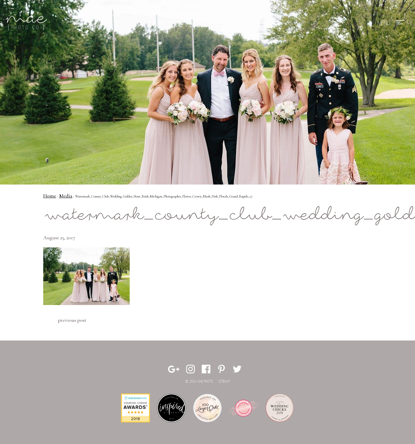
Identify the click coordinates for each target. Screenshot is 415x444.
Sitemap (224, 381)
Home (49, 196)
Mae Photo (27, 23)
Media (65, 196)
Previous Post (72, 320)
